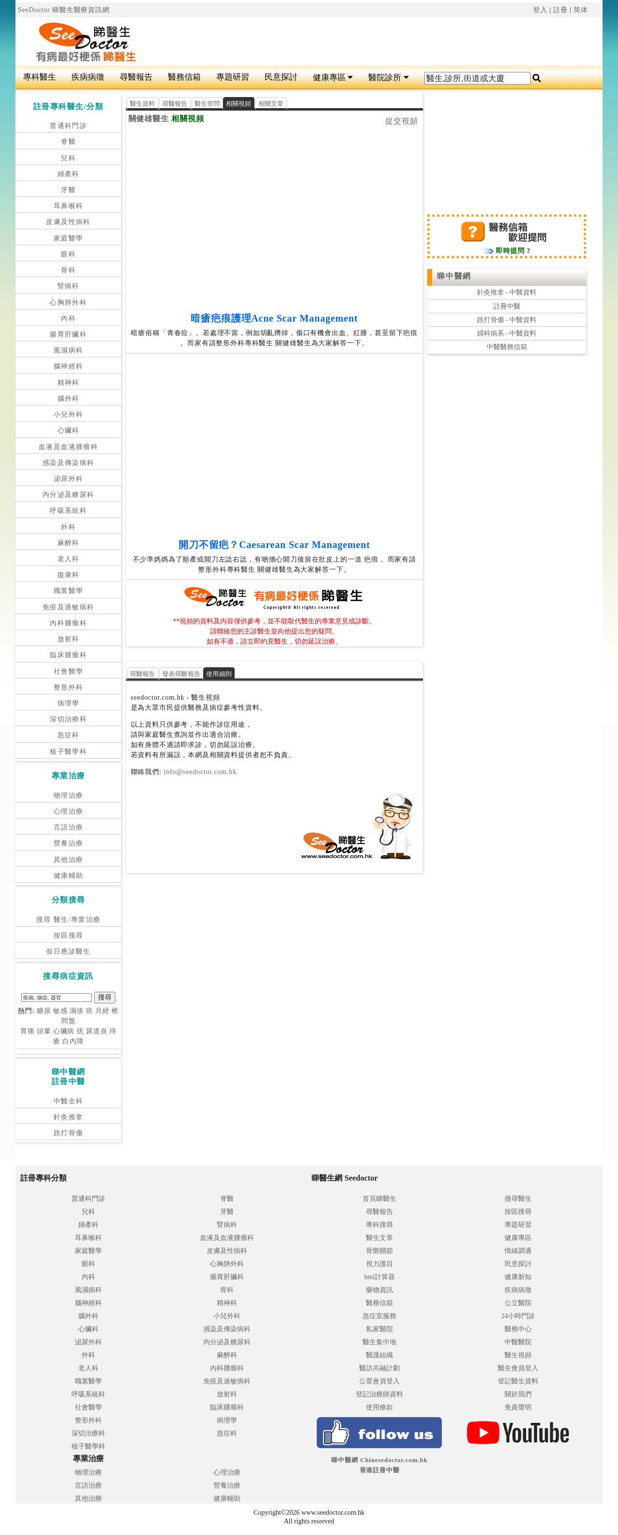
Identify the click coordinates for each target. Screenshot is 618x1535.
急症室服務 (379, 1316)
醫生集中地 (379, 1342)
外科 (68, 527)
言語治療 (69, 827)
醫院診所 (388, 77)
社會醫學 (69, 671)
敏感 (60, 1010)
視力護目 (379, 1263)
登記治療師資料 (379, 1394)
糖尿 (44, 1010)
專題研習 (232, 77)
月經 (102, 1010)
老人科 (68, 559)
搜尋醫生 (518, 1198)
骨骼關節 (379, 1250)
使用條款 (379, 1407)
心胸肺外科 (68, 302)
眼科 (68, 254)
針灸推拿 (69, 1117)
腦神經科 (69, 366)
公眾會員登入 (379, 1381)
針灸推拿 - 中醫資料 (507, 292)
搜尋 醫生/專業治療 (68, 919)
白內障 (73, 1041)
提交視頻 (401, 121)
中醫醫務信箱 (507, 347)
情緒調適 (518, 1250)
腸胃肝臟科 (68, 334)
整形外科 (69, 687)
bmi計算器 (379, 1277)
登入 (540, 10)
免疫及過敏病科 (68, 607)
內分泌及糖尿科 (68, 494)
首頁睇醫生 (379, 1198)
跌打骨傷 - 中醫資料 (507, 320)
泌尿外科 (69, 478)
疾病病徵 (87, 77)
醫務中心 (518, 1329)
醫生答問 (207, 103)
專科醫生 (39, 77)
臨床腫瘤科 (68, 655)
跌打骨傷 (69, 1133)
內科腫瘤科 (68, 623)
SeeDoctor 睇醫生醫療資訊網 (64, 10)
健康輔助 (69, 875)
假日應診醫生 (68, 951)
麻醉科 (68, 543)
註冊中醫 (506, 306)
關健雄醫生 (148, 118)
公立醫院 (518, 1303)
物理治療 (69, 795)
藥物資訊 (379, 1290)
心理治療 (69, 811)
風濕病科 (69, 350)
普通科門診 (68, 125)
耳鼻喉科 (69, 206)
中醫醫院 (518, 1342)
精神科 (68, 382)
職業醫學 (69, 590)
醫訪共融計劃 (379, 1368)
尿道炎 (97, 1031)
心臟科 (68, 430)
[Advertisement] (358, 41)
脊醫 (68, 141)
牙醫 (68, 190)
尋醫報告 (136, 77)
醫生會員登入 (518, 1368)
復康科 (68, 574)
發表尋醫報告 (181, 673)
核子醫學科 (68, 751)
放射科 (68, 639)
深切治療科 (68, 719)
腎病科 (68, 286)
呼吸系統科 (68, 510)
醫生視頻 (518, 1355)
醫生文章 (379, 1237)
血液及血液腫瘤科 (68, 447)
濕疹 (77, 1010)
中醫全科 (69, 1101)
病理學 (68, 703)
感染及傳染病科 (68, 462)
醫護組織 (379, 1355)
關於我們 (518, 1394)
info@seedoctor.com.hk (199, 771)
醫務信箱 (184, 77)
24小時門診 (518, 1316)
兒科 (68, 158)
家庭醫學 (69, 238)
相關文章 (271, 103)
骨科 (68, 270)
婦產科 (68, 174)
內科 (68, 318)
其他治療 (69, 859)
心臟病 (64, 1031)
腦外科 (68, 398)
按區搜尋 (69, 935)
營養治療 (69, 843)
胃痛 (27, 1031)
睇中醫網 (454, 276)
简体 (581, 10)
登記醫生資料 (518, 1381)
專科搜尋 (379, 1224)
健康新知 (518, 1277)
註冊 (560, 10)
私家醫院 (379, 1329)
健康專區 (333, 77)
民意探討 (281, 77)
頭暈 (44, 1031)
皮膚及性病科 (68, 221)
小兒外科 (69, 414)
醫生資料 (142, 103)
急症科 (68, 735)
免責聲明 (518, 1407)
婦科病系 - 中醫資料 (507, 333)
